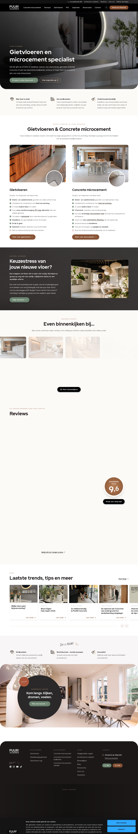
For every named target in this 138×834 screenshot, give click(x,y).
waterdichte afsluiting (95, 220)
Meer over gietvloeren (22, 237)
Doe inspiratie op (50, 80)
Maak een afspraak (119, 7)
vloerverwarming (104, 203)
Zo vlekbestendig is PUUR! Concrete (79, 610)
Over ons (112, 1)
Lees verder (31, 618)
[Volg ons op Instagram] (14, 767)
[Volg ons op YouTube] (17, 767)
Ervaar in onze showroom (23, 80)
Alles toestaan (121, 810)
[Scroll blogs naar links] (122, 626)
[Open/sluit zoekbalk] (106, 7)
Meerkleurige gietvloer (38, 757)
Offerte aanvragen (122, 1)
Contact (98, 8)
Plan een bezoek (39, 704)
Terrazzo (47, 8)
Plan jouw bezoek (111, 758)
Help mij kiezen (19, 300)
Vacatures (103, 1)
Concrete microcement (32, 8)
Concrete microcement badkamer (62, 758)
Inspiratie (76, 8)
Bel (107, 765)
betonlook (25, 216)
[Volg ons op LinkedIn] (10, 767)
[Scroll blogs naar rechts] (126, 626)
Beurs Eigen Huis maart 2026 (48, 610)
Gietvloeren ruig (36, 761)
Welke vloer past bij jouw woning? (18, 607)
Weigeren (121, 817)
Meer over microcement (85, 237)
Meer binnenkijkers (69, 389)
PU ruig (38, 210)
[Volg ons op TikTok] (21, 767)
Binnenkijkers (82, 761)
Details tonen (107, 830)
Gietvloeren (58, 8)
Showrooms (87, 8)
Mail (117, 765)
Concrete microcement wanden (62, 764)
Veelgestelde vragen (85, 754)
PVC (67, 8)
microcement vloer (97, 214)
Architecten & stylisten (91, 1)
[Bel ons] (75, 2)
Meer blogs (123, 579)
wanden (96, 227)
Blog (79, 764)
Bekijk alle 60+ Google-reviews (53, 552)
